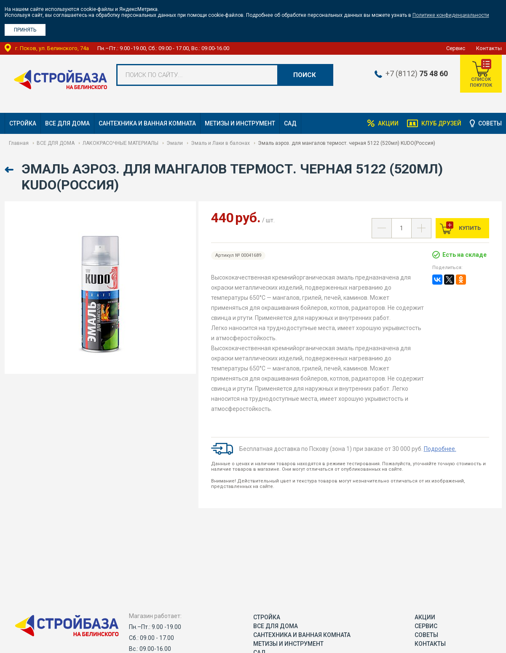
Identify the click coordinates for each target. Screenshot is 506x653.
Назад (10, 170)
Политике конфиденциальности (450, 15)
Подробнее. (440, 448)
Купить (469, 228)
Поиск (304, 75)
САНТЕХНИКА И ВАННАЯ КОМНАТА (147, 123)
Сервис (455, 48)
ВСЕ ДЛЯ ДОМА (67, 123)
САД (290, 123)
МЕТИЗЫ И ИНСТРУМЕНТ (240, 123)
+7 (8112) (416, 73)
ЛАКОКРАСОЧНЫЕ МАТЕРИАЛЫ (120, 143)
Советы (490, 123)
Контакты (489, 48)
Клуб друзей (441, 123)
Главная (19, 143)
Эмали (174, 143)
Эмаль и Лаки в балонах (220, 143)
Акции (387, 123)
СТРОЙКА (22, 123)
